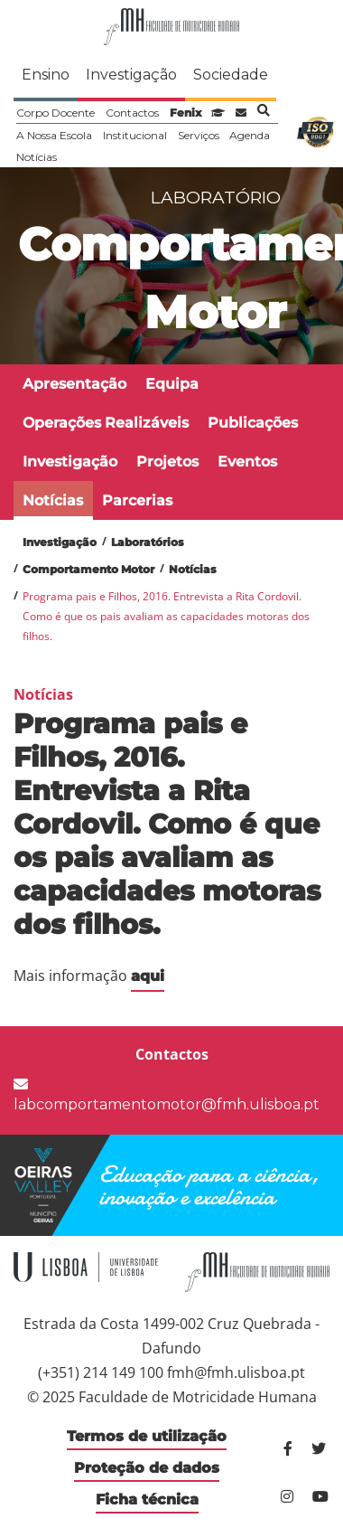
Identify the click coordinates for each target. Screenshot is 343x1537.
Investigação (131, 74)
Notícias (36, 157)
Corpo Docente (55, 112)
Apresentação (74, 383)
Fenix (185, 112)
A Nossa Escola (54, 135)
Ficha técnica (147, 1499)
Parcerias (137, 500)
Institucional (135, 135)
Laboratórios (147, 542)
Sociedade (230, 74)
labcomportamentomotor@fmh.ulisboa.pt (167, 1095)
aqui (147, 976)
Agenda (249, 135)
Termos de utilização (147, 1436)
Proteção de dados (146, 1467)
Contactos (132, 112)
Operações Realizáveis (106, 422)
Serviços (198, 135)
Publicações (253, 422)
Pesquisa (263, 110)
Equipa (172, 383)
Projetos (167, 461)
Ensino (46, 74)
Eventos (247, 461)
